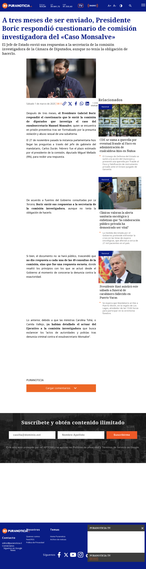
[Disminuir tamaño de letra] (125, 6)
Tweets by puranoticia (110, 471)
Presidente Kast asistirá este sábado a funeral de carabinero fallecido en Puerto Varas (119, 293)
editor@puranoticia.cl (11, 485)
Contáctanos (7, 488)
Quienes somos (33, 479)
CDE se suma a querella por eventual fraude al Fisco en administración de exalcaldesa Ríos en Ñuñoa (118, 147)
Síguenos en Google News (13, 492)
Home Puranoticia (57, 479)
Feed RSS (30, 482)
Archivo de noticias (58, 482)
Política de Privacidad (35, 485)
